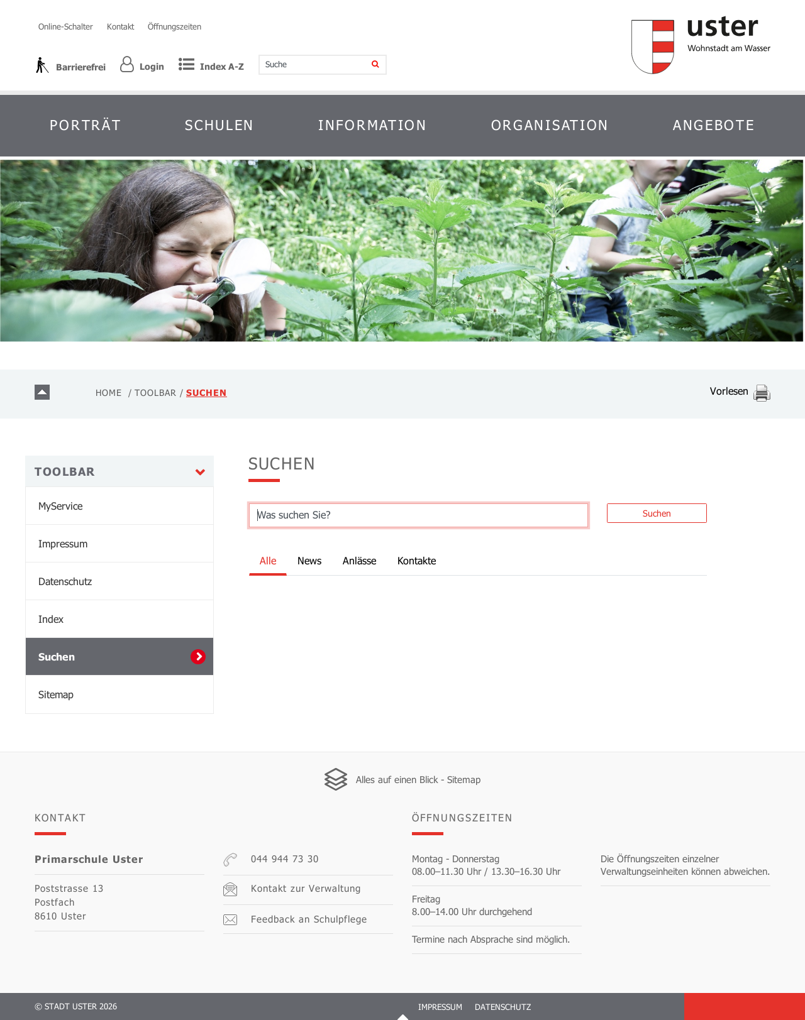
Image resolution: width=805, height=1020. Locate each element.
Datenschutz (65, 581)
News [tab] (309, 560)
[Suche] (367, 65)
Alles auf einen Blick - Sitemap (418, 779)
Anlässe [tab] (359, 560)
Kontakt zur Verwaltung (292, 889)
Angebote (714, 124)
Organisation (550, 124)
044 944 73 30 (271, 860)
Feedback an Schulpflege (295, 919)
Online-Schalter (65, 26)
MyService (60, 506)
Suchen (90, 656)
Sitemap (56, 694)
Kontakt (120, 26)
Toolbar (65, 471)
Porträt (85, 124)
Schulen (220, 124)
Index (51, 619)
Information (373, 124)
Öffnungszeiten (174, 26)
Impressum (62, 543)
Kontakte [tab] (416, 560)
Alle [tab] (268, 560)
